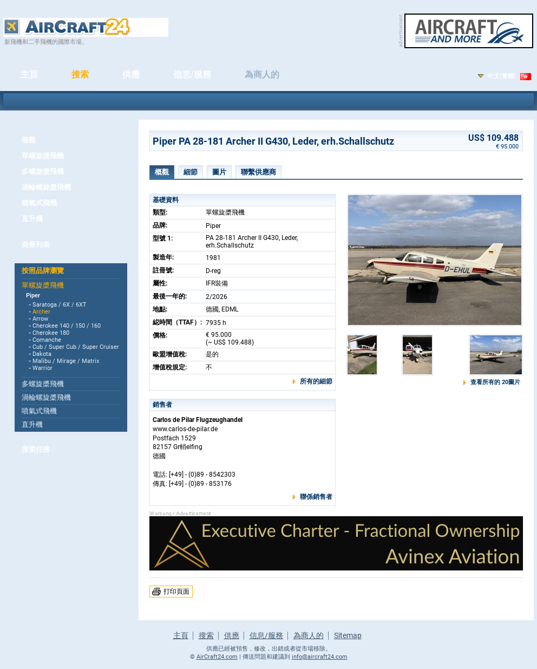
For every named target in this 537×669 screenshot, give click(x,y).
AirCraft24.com (217, 656)
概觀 (29, 140)
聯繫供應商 (258, 172)
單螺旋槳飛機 (43, 156)
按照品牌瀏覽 (43, 271)
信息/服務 (192, 74)
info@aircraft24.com (320, 656)
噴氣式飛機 (39, 203)
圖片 (219, 172)
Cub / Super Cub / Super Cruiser (75, 346)
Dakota (41, 354)
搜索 (80, 74)
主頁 (29, 74)
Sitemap (348, 635)
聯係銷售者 (316, 497)
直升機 (32, 219)
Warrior (42, 368)
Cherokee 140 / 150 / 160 (66, 325)
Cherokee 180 (50, 332)
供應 (131, 74)
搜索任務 (36, 449)
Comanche (46, 339)
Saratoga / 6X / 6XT (59, 304)
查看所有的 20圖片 (495, 382)
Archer (41, 311)
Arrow (40, 318)
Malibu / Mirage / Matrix (65, 361)
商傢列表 (36, 245)
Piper (33, 295)
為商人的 (262, 74)
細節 (191, 172)
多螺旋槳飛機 (43, 171)
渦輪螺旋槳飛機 (46, 187)
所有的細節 (316, 381)
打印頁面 (176, 591)
